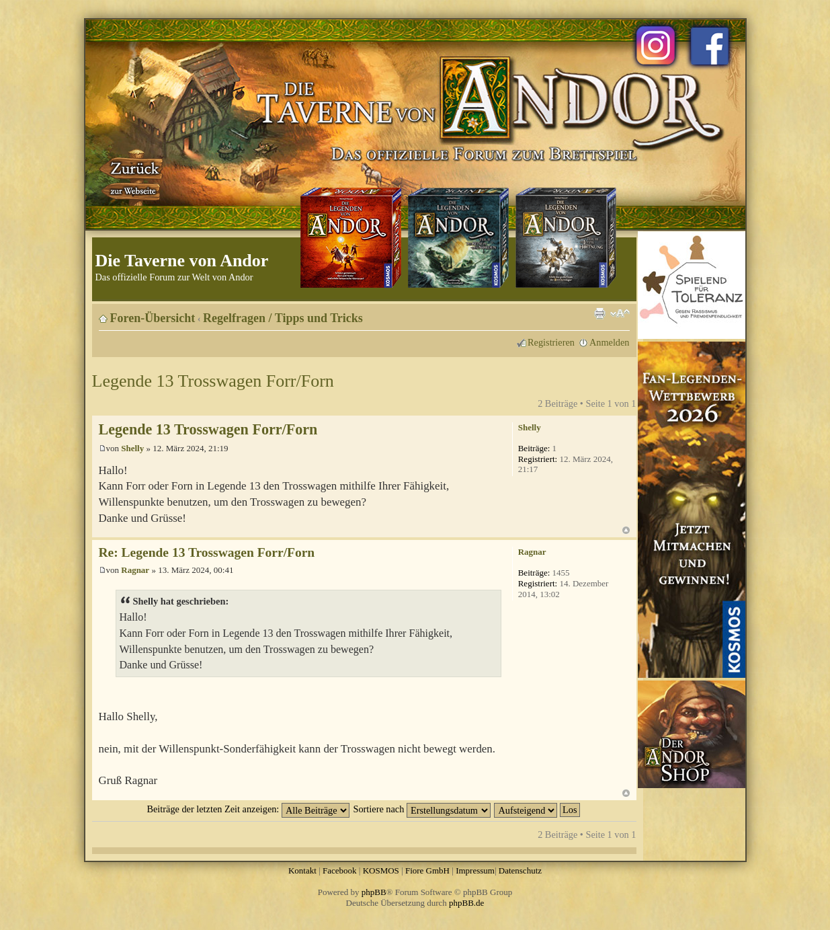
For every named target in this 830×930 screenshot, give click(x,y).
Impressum (475, 870)
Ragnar (135, 570)
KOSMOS (381, 870)
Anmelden (609, 342)
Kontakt (302, 870)
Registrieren (551, 342)
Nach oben (626, 530)
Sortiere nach (422, 809)
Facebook (340, 870)
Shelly (132, 448)
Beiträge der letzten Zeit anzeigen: (248, 809)
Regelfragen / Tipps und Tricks (283, 318)
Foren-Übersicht (153, 318)
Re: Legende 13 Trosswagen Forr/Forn (207, 552)
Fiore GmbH (427, 870)
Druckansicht (599, 313)
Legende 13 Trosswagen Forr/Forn (213, 381)
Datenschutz (520, 870)
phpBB (374, 892)
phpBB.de (466, 903)
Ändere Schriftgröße (620, 313)
